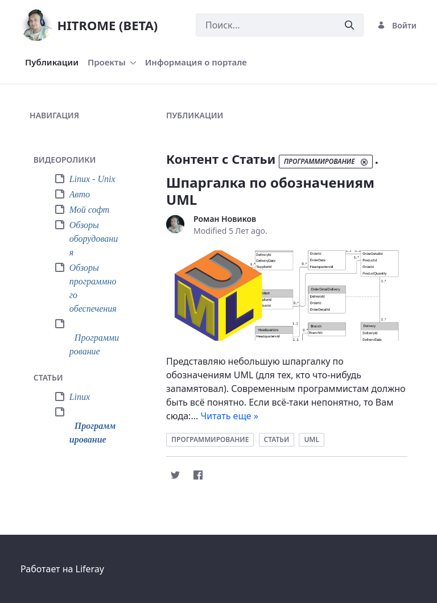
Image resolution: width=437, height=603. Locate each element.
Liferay (90, 569)
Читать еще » (229, 416)
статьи (277, 439)
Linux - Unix (92, 179)
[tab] (82, 160)
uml (311, 439)
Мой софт (89, 209)
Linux (79, 397)
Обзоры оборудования (93, 238)
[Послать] (349, 25)
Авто (79, 194)
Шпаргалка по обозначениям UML (270, 191)
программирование (210, 439)
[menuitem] (51, 62)
